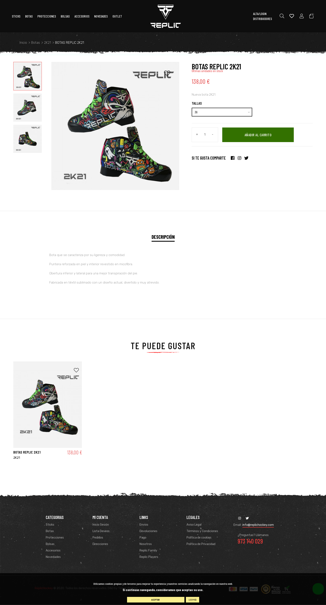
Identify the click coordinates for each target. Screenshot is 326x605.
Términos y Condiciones (202, 531)
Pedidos (98, 537)
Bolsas (65, 16)
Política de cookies (198, 537)
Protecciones (46, 16)
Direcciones (100, 544)
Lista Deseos (101, 531)
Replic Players (149, 557)
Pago (143, 537)
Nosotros (146, 544)
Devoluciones (148, 531)
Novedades (101, 16)
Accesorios (53, 550)
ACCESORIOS (81, 16)
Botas (29, 16)
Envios (144, 524)
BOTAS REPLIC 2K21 (27, 452)
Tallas (197, 103)
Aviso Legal (193, 524)
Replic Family (148, 550)
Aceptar (155, 599)
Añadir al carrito (258, 135)
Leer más (192, 599)
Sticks (16, 16)
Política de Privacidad (200, 544)
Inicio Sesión (101, 524)
